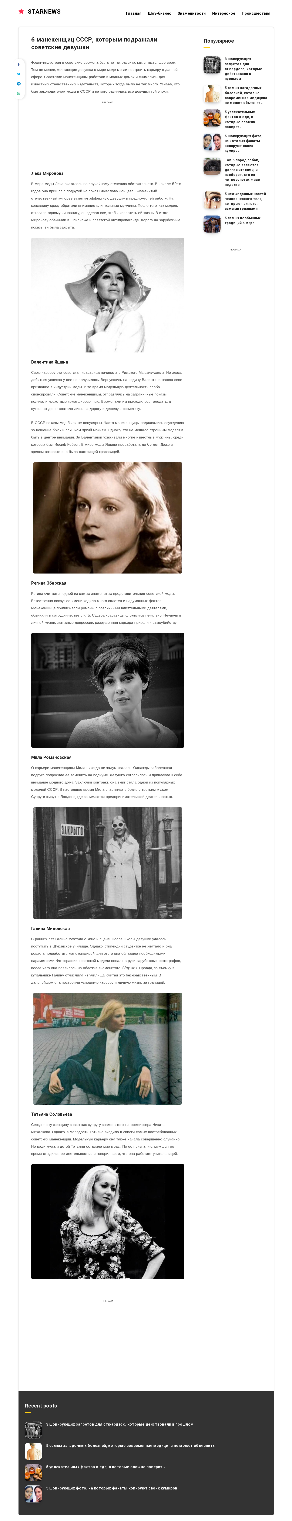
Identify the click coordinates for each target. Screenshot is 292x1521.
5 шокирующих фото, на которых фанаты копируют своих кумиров (244, 143)
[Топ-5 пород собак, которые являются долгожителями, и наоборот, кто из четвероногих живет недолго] (212, 166)
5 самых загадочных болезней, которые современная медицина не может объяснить (246, 95)
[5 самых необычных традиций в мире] (212, 224)
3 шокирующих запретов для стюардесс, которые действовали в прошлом (243, 69)
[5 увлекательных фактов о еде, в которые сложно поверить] (212, 118)
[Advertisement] (107, 140)
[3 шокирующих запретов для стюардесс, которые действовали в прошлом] (212, 64)
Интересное (223, 13)
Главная (134, 13)
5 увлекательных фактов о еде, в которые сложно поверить (240, 119)
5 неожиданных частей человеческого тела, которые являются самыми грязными (245, 201)
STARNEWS (40, 11)
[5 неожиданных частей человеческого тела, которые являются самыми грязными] (212, 199)
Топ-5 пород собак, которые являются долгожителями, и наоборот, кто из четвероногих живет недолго (243, 172)
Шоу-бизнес (159, 13)
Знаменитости (192, 13)
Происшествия (256, 13)
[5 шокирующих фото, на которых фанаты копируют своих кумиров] (212, 142)
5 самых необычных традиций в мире (243, 220)
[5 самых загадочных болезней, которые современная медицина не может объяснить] (212, 93)
